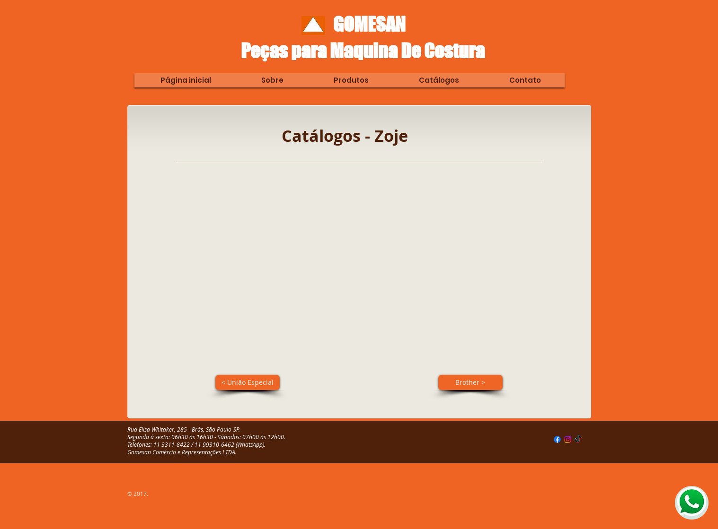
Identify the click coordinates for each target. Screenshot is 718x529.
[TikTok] (578, 439)
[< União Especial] (247, 382)
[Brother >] (470, 382)
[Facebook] (557, 439)
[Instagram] (567, 439)
